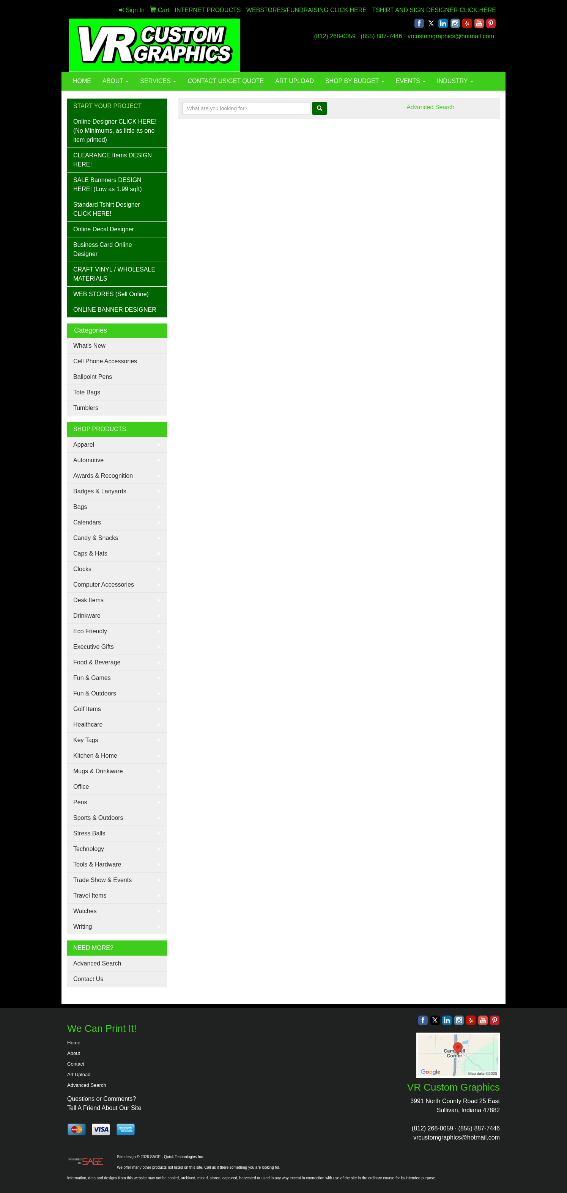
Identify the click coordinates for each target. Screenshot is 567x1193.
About (73, 1053)
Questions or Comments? (101, 1099)
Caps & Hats (90, 553)
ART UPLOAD (294, 81)
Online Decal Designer (103, 229)
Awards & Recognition (103, 475)
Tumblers (85, 408)
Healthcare (87, 724)
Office (81, 786)
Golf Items (87, 709)
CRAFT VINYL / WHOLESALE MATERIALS (114, 274)
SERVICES (158, 81)
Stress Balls (89, 833)
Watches (85, 911)
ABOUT (115, 81)
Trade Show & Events (102, 880)
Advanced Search (97, 963)
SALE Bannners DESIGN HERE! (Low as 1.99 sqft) (107, 184)
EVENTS (410, 81)
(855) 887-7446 (381, 36)
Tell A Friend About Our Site (104, 1108)
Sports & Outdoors (98, 818)
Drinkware (87, 615)
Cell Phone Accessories (105, 361)
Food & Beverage (97, 662)
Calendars (87, 522)
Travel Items (89, 895)
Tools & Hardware (97, 864)
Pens (80, 802)
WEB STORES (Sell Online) (111, 294)
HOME (82, 81)
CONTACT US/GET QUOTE (225, 81)
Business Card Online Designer (102, 249)
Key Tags (85, 740)
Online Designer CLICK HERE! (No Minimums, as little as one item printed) (115, 130)
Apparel (83, 444)
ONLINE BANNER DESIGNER (114, 309)
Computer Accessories (103, 584)
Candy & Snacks (95, 538)
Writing (82, 926)
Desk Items (88, 600)
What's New (89, 345)
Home (73, 1042)
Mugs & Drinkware (98, 771)
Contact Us (88, 979)
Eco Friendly (90, 631)
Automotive (88, 460)
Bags (80, 507)
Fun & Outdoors (94, 693)
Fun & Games (92, 678)
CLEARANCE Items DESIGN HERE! (112, 160)
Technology (88, 849)
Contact (75, 1064)
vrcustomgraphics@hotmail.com (451, 36)
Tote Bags (86, 392)
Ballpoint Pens (92, 377)
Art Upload (78, 1074)
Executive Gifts (93, 647)
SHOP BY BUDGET (354, 81)
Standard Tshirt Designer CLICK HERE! (106, 209)
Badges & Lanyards (99, 491)
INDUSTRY (455, 81)
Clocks (82, 569)
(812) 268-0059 (334, 36)
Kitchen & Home (95, 755)
